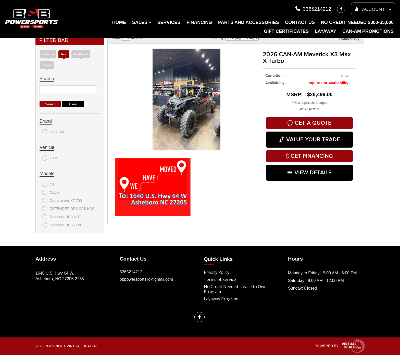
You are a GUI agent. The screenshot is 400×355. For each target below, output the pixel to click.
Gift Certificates (286, 31)
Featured (48, 54)
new (64, 54)
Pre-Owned (81, 54)
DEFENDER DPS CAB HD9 (68, 208)
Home (119, 22)
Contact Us (300, 22)
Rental (47, 65)
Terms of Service (220, 279)
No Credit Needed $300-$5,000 (357, 22)
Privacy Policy (216, 272)
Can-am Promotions (368, 31)
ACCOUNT (373, 9)
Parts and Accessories (248, 22)
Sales (141, 22)
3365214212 (312, 9)
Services (169, 22)
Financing (199, 22)
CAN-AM (53, 131)
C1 (48, 184)
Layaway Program (221, 299)
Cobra (50, 192)
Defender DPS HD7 (61, 216)
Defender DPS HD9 (61, 225)
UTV (49, 158)
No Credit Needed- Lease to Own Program (235, 289)
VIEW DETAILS (310, 172)
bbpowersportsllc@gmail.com (146, 279)
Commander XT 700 (62, 200)
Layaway (325, 31)
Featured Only (347, 39)
